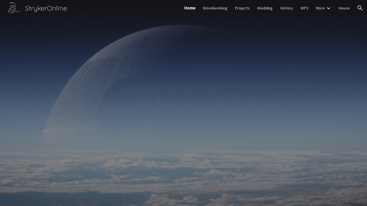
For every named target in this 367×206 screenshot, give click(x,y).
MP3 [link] (304, 8)
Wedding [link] (265, 8)
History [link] (286, 8)
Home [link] (190, 8)
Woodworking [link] (215, 8)
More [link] (320, 8)
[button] (360, 8)
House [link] (344, 8)
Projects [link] (242, 8)
